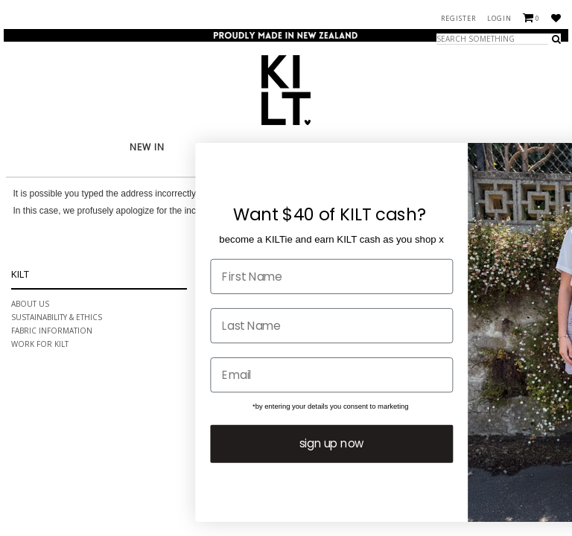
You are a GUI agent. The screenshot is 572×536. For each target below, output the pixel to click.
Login (499, 18)
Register (458, 18)
